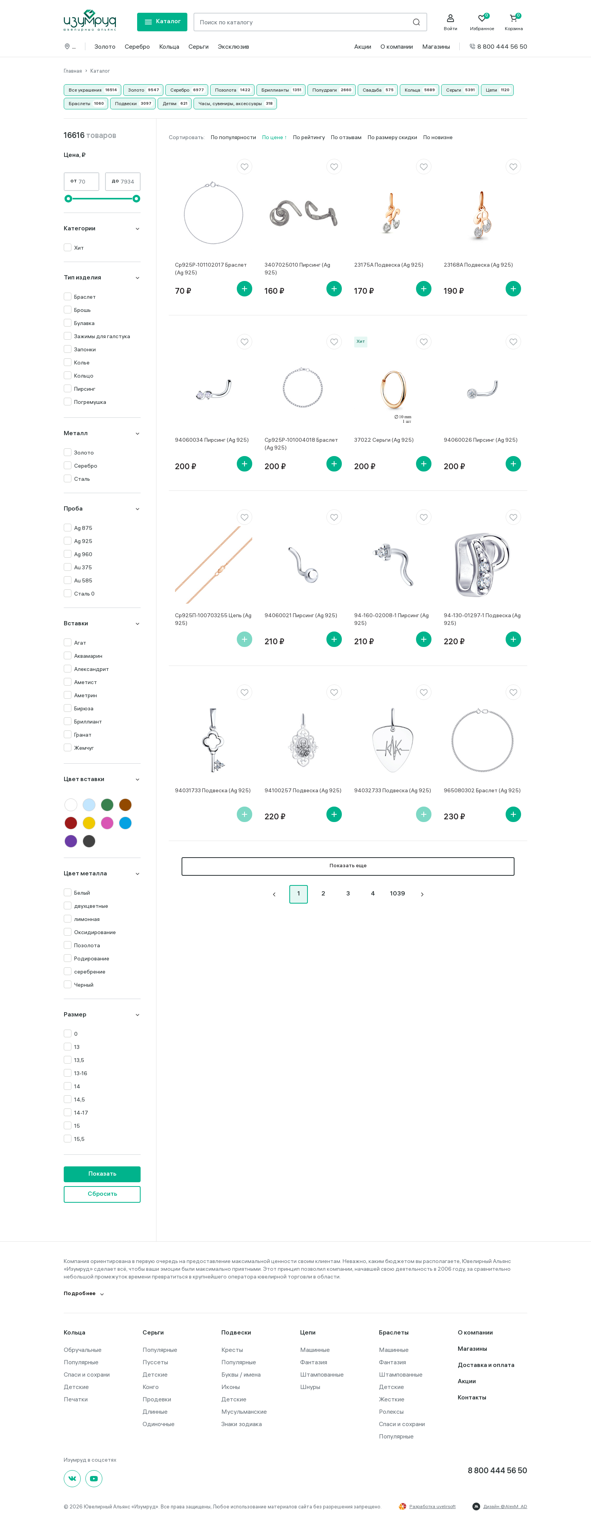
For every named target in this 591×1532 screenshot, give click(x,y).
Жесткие (391, 1399)
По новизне (438, 137)
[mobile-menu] (162, 22)
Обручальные (83, 1349)
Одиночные (159, 1424)
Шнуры (310, 1387)
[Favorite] (482, 22)
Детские (76, 1387)
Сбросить (102, 1194)
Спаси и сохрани (87, 1374)
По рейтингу (309, 137)
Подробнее (80, 1294)
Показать (102, 1174)
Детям (170, 103)
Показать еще (348, 866)
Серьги (199, 46)
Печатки (76, 1399)
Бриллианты (275, 90)
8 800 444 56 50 (498, 46)
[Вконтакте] (72, 1478)
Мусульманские (244, 1411)
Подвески (126, 103)
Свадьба (372, 90)
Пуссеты (155, 1362)
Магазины (436, 46)
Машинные (315, 1349)
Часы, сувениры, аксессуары (230, 103)
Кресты (232, 1349)
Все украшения (85, 90)
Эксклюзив (233, 46)
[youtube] (93, 1478)
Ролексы (391, 1411)
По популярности (233, 137)
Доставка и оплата (486, 1365)
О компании (396, 46)
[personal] (450, 22)
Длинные (155, 1411)
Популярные (81, 1362)
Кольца (169, 46)
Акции (362, 46)
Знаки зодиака (241, 1424)
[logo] (90, 20)
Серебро (137, 46)
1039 (397, 894)
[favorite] (244, 166)
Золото (105, 46)
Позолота (225, 90)
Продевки (157, 1399)
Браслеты (79, 103)
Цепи (491, 90)
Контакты (472, 1398)
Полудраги (324, 90)
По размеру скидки (392, 137)
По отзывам (346, 137)
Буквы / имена (241, 1374)
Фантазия (313, 1362)
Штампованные (322, 1374)
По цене (273, 137)
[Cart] (513, 22)
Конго (151, 1387)
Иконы (230, 1387)
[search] (416, 22)
